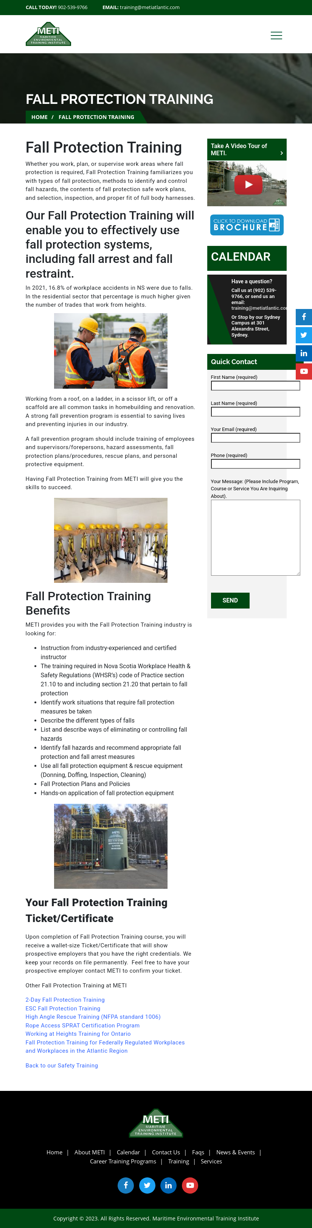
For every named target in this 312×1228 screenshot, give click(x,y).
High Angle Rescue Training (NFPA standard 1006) (93, 1016)
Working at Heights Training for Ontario (78, 1033)
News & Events (235, 1152)
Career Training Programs (123, 1161)
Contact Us (166, 1152)
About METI (90, 1152)
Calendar (240, 257)
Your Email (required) (255, 433)
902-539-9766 (72, 7)
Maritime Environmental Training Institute (205, 1218)
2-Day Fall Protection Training (66, 999)
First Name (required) (255, 381)
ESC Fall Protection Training (63, 1008)
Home (39, 116)
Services (211, 1161)
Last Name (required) (255, 407)
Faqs (198, 1152)
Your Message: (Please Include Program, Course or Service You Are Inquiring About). (255, 528)
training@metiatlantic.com (150, 7)
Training (178, 1161)
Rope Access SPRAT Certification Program (83, 1025)
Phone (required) (255, 460)
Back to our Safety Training (62, 1065)
